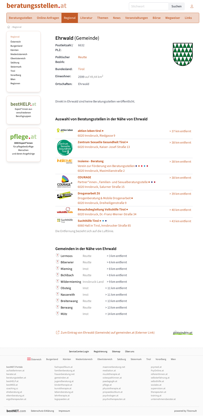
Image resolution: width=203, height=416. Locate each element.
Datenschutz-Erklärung (42, 411)
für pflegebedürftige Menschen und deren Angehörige (23, 146)
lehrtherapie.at (62, 395)
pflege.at (107, 385)
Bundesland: (63, 69)
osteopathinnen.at (112, 377)
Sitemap (116, 351)
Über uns (129, 351)
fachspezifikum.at (64, 367)
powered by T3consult (185, 411)
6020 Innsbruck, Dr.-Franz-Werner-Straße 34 (107, 211)
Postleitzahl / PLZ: (64, 47)
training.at (156, 395)
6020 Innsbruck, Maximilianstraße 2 (113, 166)
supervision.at (158, 388)
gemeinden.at (62, 377)
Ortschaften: (63, 84)
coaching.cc (12, 388)
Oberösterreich (18, 58)
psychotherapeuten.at (114, 399)
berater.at (11, 374)
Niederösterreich (19, 54)
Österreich (16, 41)
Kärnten (15, 50)
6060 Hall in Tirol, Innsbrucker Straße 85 (104, 223)
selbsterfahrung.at (160, 377)
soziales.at (156, 385)
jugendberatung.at (64, 381)
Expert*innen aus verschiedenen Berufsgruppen (23, 111)
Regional (16, 27)
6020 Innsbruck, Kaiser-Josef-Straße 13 (104, 144)
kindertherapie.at (63, 385)
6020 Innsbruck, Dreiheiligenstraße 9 (105, 198)
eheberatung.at (14, 392)
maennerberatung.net (114, 367)
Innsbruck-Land (93, 282)
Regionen (15, 83)
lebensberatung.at (64, 392)
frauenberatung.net (65, 374)
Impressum (64, 411)
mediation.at (109, 370)
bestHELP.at (12, 381)
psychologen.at (110, 395)
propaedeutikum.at (113, 392)
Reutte (82, 57)
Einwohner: (63, 76)
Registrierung (100, 351)
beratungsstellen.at (16, 377)
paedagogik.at (110, 381)
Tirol (13, 71)
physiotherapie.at (112, 388)
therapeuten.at (158, 392)
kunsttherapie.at (63, 388)
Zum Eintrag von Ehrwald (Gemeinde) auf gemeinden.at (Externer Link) (105, 332)
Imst (85, 269)
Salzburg (15, 62)
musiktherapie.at (111, 374)
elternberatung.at (15, 395)
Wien (13, 79)
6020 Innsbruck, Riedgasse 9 (96, 133)
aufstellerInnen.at (15, 370)
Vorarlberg (16, 75)
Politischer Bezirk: (62, 59)
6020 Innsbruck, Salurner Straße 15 (117, 182)
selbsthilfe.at (157, 381)
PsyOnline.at (157, 370)
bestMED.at (12, 385)
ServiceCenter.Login (79, 351)
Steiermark (16, 67)
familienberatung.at (65, 370)
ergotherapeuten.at (16, 399)
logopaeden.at (62, 399)
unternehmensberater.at (163, 399)
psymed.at (156, 367)
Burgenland (16, 46)
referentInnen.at (159, 374)
